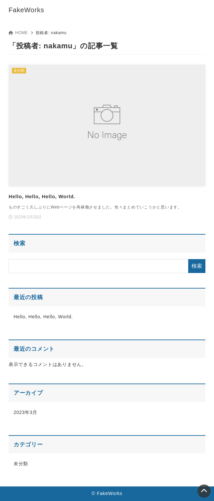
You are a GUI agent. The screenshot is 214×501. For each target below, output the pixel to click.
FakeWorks (26, 10)
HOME (18, 32)
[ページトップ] (204, 491)
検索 (19, 243)
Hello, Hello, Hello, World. (43, 316)
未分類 (21, 463)
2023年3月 (25, 412)
